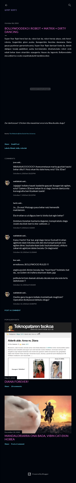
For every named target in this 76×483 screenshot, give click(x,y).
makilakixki (17, 181)
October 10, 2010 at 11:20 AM (25, 252)
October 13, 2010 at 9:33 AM (24, 285)
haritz (15, 203)
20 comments (16, 386)
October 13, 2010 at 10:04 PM (24, 304)
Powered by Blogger (38, 474)
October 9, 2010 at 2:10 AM (24, 228)
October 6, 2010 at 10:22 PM (24, 173)
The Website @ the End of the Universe (22, 133)
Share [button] (7, 144)
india (17, 148)
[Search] (69, 4)
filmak (12, 148)
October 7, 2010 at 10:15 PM (24, 195)
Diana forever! (17, 381)
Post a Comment (13, 310)
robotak (23, 148)
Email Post (15, 144)
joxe (15, 162)
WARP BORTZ (11, 10)
